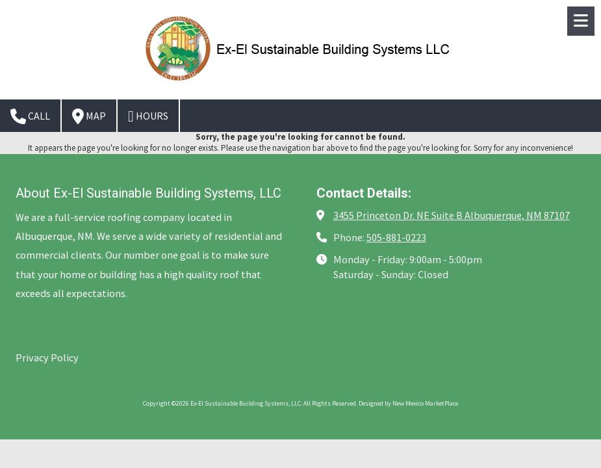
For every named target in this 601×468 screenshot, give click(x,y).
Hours (148, 116)
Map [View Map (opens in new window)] (89, 116)
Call (30, 116)
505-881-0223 (396, 237)
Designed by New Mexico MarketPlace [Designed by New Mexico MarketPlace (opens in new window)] (408, 403)
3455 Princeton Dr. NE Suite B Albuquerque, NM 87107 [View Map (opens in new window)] (451, 215)
